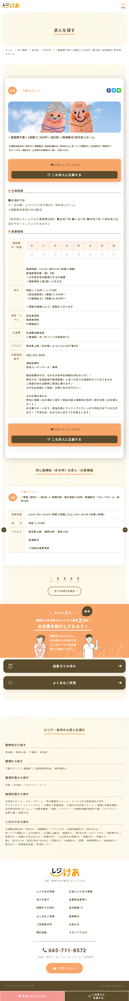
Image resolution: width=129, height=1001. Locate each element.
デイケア (64, 808)
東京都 (9, 752)
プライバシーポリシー (19, 985)
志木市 (47, 50)
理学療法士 (61, 768)
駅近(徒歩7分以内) (37, 840)
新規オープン (44, 844)
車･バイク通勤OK (15, 832)
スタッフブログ (78, 932)
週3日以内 (81, 832)
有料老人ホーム (14, 801)
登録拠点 (74, 916)
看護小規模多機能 (107, 805)
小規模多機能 (40, 808)
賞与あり (10, 844)
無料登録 (41, 932)
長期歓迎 (43, 829)
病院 (53, 808)
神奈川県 (21, 752)
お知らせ (74, 924)
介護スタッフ (12, 768)
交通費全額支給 (14, 829)
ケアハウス (109, 808)
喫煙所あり (50, 836)
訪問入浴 (23, 812)
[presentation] (3, 529)
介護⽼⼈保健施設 (54, 805)
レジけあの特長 (45, 891)
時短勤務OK (93, 840)
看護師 (27, 768)
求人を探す (43, 899)
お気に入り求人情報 (81, 891)
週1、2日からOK (14, 840)
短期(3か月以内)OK (29, 836)
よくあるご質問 (45, 916)
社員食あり (110, 840)
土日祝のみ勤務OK (69, 836)
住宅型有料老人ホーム (17, 808)
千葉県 (33, 752)
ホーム (9, 50)
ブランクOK (57, 829)
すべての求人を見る (64, 591)
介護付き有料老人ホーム (80, 805)
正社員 (17, 784)
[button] (51, 579)
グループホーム (34, 801)
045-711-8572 (64, 950)
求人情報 (22, 50)
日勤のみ (56, 840)
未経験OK (69, 840)
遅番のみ (88, 836)
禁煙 (81, 840)
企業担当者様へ (78, 899)
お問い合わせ (64, 968)
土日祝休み (34, 832)
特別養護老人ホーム (57, 801)
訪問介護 (10, 812)
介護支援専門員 (42, 768)
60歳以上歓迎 (51, 832)
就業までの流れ (45, 907)
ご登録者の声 (44, 924)
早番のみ (101, 836)
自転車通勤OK (75, 829)
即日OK (30, 829)
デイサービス (12, 805)
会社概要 (76, 907)
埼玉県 (35, 50)
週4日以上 (92, 829)
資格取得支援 (25, 844)
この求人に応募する (64, 175)
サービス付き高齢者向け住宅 (88, 801)
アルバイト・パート (35, 784)
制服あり (67, 832)
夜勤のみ (10, 836)
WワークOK (96, 832)
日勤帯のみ (113, 832)
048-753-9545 (35, 355)
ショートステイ (32, 805)
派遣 (7, 784)
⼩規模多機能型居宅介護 (86, 808)
